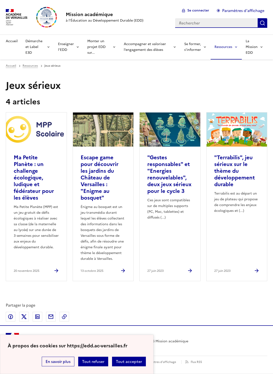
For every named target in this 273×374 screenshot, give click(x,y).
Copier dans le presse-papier (64, 316)
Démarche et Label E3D (33, 47)
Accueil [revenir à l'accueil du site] (11, 66)
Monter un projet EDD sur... (96, 47)
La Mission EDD (252, 47)
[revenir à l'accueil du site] (104, 14)
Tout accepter (129, 361)
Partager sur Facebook (10, 316)
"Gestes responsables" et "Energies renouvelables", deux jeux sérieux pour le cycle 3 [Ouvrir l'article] (169, 174)
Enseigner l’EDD (66, 47)
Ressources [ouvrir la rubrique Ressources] (30, 66)
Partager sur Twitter (24, 316)
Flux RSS (196, 362)
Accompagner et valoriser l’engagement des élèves (145, 47)
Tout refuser (93, 361)
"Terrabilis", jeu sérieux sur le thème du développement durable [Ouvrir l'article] (234, 171)
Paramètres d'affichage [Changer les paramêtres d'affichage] (243, 10)
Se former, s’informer (192, 47)
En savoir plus (58, 361)
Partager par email (51, 316)
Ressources (223, 46)
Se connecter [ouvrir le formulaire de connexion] (198, 10)
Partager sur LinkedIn (37, 316)
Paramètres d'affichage (160, 362)
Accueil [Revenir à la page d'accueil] (12, 41)
